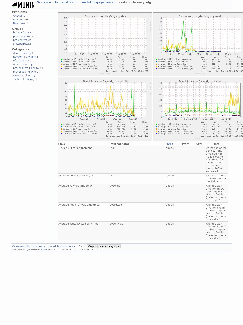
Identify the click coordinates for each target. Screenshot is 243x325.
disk (15, 53)
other (16, 64)
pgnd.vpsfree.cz (23, 36)
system (17, 79)
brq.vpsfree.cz (67, 2)
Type (169, 143)
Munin (44, 249)
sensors (18, 75)
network (18, 56)
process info (20, 67)
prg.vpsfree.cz (22, 39)
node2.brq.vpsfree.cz (99, 2)
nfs (15, 60)
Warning (18, 19)
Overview (44, 2)
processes (19, 71)
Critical (17, 15)
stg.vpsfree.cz (22, 43)
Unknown (19, 23)
